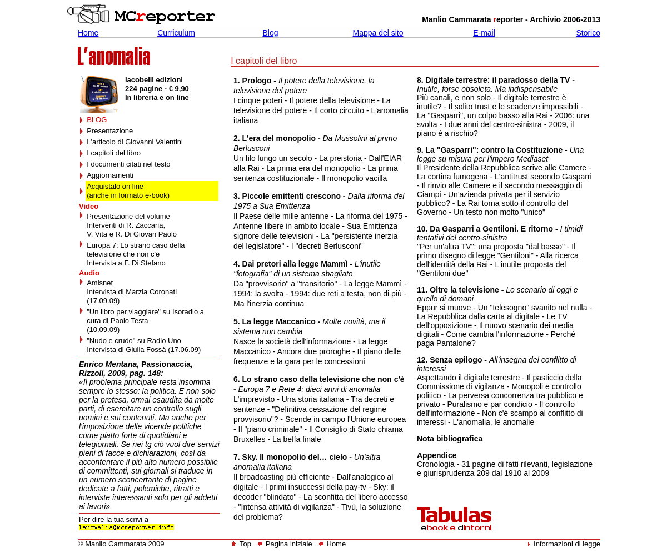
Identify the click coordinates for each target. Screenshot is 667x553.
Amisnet (100, 283)
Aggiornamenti (110, 175)
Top (241, 544)
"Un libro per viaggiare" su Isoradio (142, 312)
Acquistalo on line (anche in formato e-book (127, 190)
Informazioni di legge (567, 544)
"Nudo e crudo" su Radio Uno (134, 340)
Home (88, 32)
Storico (588, 32)
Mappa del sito (377, 32)
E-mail (484, 32)
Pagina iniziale (289, 544)
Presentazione (110, 131)
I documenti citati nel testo (128, 164)
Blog (270, 32)
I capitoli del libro (114, 153)
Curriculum (176, 32)
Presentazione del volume (128, 216)
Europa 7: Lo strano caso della (136, 245)
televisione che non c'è (123, 254)
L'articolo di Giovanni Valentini (135, 142)
